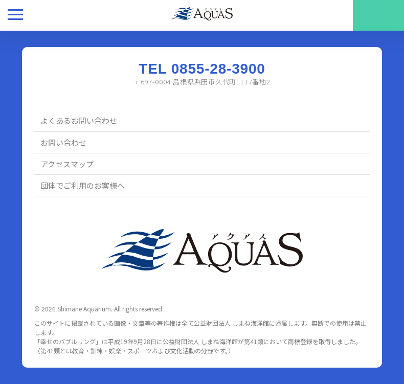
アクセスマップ (67, 164)
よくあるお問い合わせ (78, 120)
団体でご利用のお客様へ (82, 185)
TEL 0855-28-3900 (202, 69)
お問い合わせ (63, 142)
